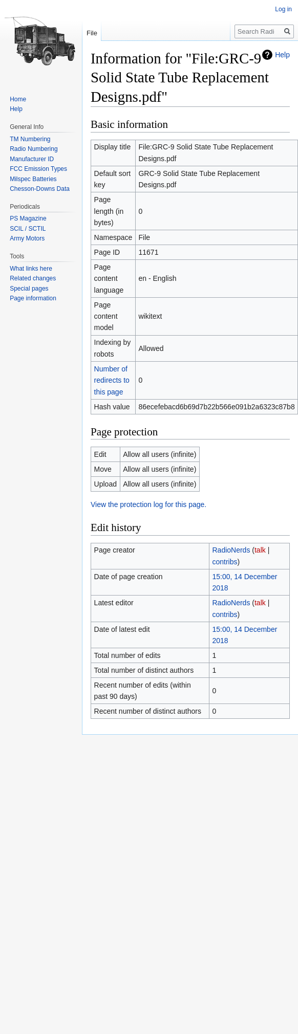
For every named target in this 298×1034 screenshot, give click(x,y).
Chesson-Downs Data (40, 188)
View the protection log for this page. (148, 504)
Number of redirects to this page (112, 380)
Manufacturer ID (32, 159)
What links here (31, 268)
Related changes (33, 278)
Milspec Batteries (33, 179)
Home (18, 99)
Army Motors (27, 238)
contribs (224, 562)
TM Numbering (30, 139)
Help (282, 55)
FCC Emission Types (38, 168)
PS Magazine (28, 218)
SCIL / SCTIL (28, 228)
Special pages (29, 288)
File (92, 33)
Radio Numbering (33, 148)
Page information (33, 298)
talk (260, 550)
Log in (283, 9)
